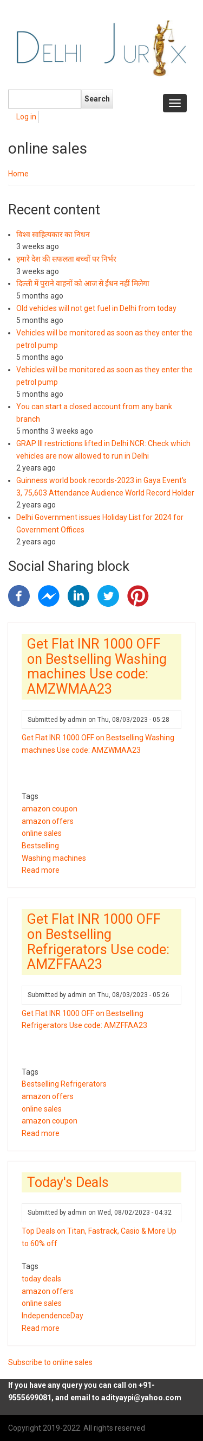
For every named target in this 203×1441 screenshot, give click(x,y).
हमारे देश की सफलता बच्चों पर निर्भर (66, 259)
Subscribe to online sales (50, 1362)
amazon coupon (49, 808)
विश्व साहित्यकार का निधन (53, 234)
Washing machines (54, 858)
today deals (41, 1278)
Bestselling (40, 845)
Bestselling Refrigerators (64, 1084)
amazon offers (48, 821)
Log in (26, 116)
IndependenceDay (52, 1315)
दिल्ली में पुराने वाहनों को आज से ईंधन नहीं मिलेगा (82, 283)
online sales (42, 833)
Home (18, 173)
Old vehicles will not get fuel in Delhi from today (96, 308)
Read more (41, 870)
